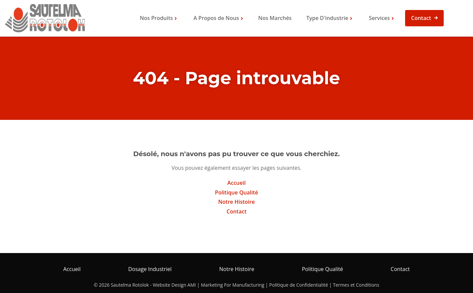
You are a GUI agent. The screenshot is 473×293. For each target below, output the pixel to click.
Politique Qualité (236, 192)
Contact (421, 18)
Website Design (169, 285)
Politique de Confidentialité (298, 285)
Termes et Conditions (356, 285)
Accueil (236, 182)
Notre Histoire (236, 201)
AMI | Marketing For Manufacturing (225, 285)
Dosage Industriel (149, 269)
